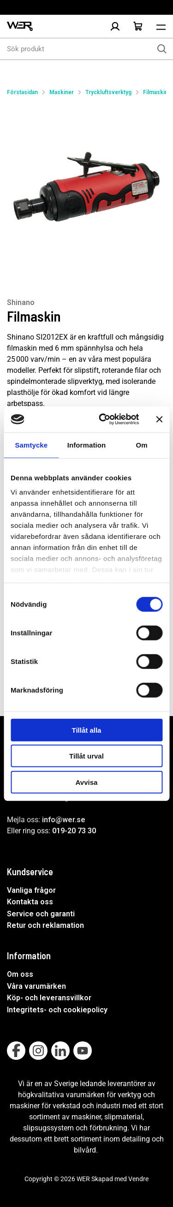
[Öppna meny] (161, 26)
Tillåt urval (86, 756)
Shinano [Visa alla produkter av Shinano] (21, 302)
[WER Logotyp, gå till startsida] (20, 26)
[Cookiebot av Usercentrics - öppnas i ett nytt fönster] (103, 419)
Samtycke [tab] (31, 444)
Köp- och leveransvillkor (49, 997)
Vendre (138, 1179)
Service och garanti (41, 913)
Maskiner (61, 92)
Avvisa (87, 782)
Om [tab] (142, 444)
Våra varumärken (36, 986)
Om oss (20, 974)
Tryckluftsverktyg (108, 92)
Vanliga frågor (31, 890)
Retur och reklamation (45, 925)
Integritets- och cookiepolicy (57, 1009)
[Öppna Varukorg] (137, 26)
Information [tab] (86, 444)
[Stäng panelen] (159, 419)
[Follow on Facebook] (16, 1050)
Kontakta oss (30, 901)
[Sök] (162, 49)
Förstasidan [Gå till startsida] (22, 92)
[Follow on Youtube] (82, 1050)
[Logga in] (114, 26)
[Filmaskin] (86, 188)
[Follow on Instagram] (38, 1050)
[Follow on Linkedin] (60, 1050)
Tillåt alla (86, 730)
